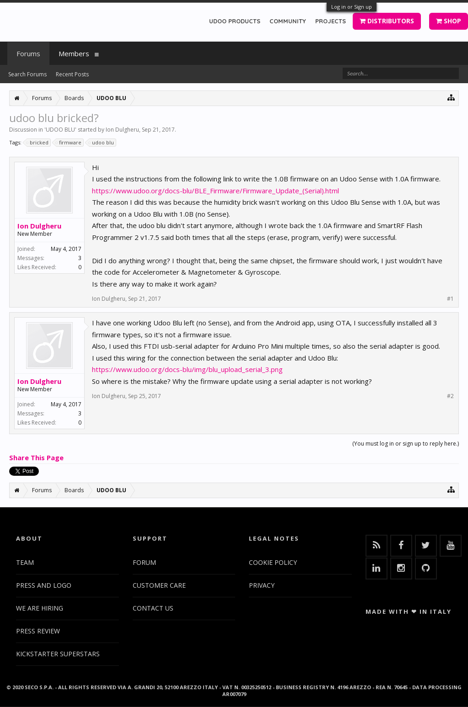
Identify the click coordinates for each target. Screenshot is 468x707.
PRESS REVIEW (38, 631)
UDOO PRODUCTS (234, 21)
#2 (450, 396)
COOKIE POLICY (273, 562)
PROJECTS (330, 21)
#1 (450, 299)
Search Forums (27, 74)
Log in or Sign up (351, 6)
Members (74, 53)
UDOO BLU (60, 129)
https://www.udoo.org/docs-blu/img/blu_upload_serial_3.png (187, 369)
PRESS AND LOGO (43, 585)
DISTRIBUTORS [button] (387, 20)
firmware (68, 142)
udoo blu (101, 142)
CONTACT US (153, 608)
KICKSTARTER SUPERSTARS (58, 653)
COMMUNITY (287, 21)
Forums (28, 53)
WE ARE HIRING (39, 608)
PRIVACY (261, 585)
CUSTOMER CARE (159, 585)
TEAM (25, 562)
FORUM (144, 562)
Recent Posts (72, 74)
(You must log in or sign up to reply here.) (405, 443)
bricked (37, 142)
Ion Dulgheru (122, 129)
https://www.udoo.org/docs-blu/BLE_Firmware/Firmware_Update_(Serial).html (215, 190)
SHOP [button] (448, 20)
